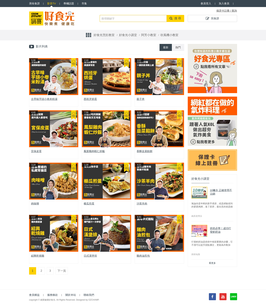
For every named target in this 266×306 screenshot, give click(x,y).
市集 (84, 3)
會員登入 (206, 3)
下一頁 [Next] (61, 270)
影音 (51, 3)
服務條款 (52, 294)
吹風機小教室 (169, 35)
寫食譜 (212, 18)
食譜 (34, 3)
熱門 (178, 47)
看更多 (212, 263)
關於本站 (70, 294)
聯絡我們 (89, 294)
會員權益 (34, 294)
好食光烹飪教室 (104, 35)
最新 (165, 47)
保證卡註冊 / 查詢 (226, 10)
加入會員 (224, 3)
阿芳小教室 (148, 35)
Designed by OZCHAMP (87, 300)
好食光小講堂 (128, 35)
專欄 (68, 3)
